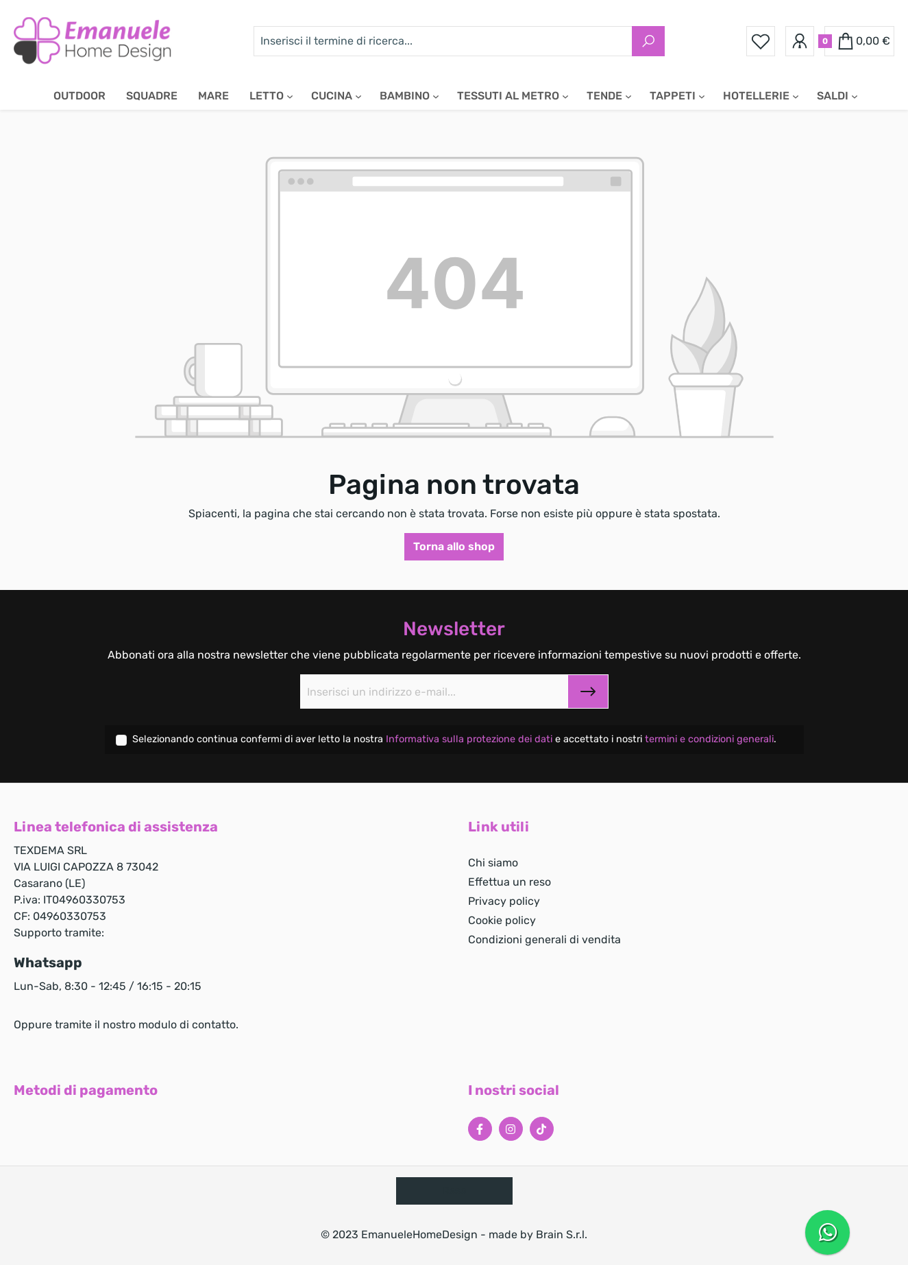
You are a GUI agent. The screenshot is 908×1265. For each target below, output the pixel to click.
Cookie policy (502, 920)
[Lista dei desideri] (760, 41)
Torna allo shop (454, 546)
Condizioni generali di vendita (544, 939)
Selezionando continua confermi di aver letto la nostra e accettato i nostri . (454, 739)
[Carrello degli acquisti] (859, 41)
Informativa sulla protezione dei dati (470, 739)
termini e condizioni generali (709, 739)
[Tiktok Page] (542, 1129)
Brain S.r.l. (561, 1234)
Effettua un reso (509, 881)
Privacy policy (504, 901)
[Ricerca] (648, 41)
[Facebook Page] (480, 1129)
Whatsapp (48, 962)
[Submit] (588, 691)
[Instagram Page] (511, 1129)
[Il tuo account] (799, 41)
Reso (454, 1190)
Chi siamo (493, 862)
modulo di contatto (187, 1024)
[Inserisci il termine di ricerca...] (443, 41)
